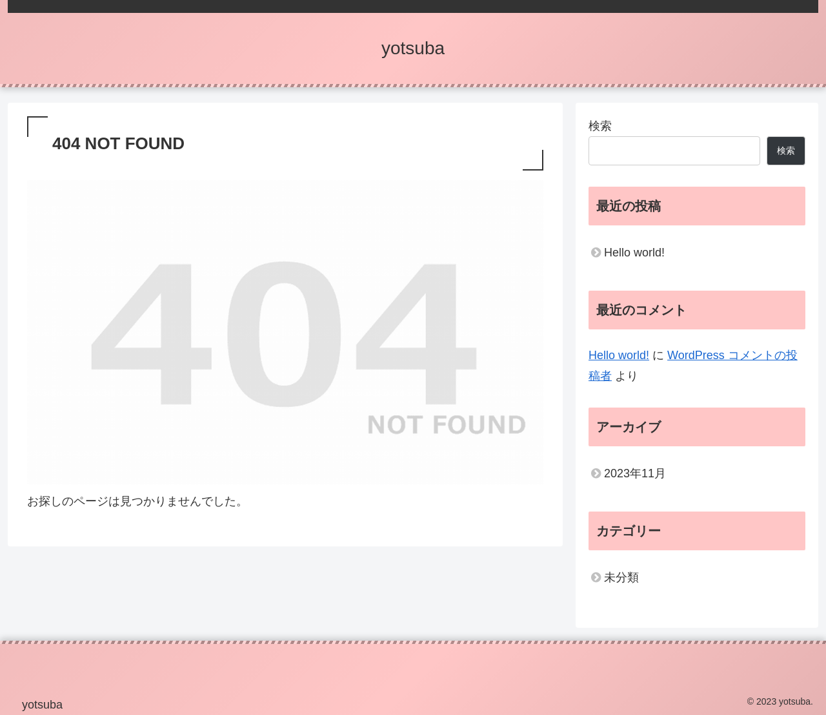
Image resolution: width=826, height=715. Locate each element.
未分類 (621, 577)
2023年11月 (635, 473)
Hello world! (634, 252)
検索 (600, 125)
